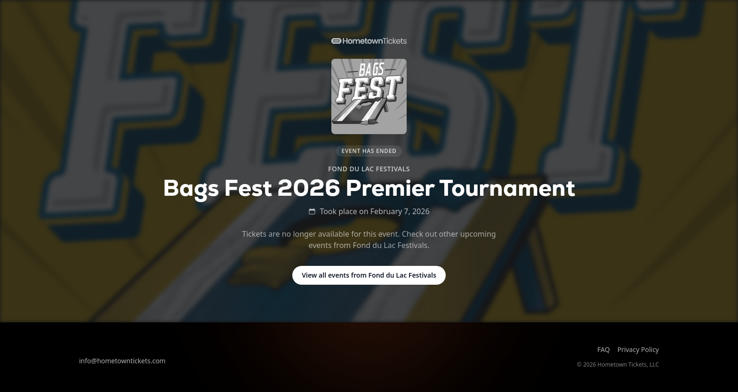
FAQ (603, 349)
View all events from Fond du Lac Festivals (369, 275)
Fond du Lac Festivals (369, 168)
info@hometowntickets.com (122, 360)
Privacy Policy (638, 349)
